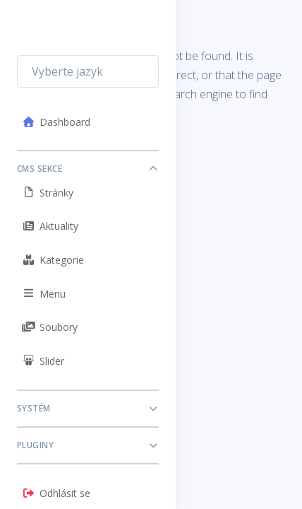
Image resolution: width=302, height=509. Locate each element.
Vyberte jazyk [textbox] (67, 71)
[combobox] (88, 71)
